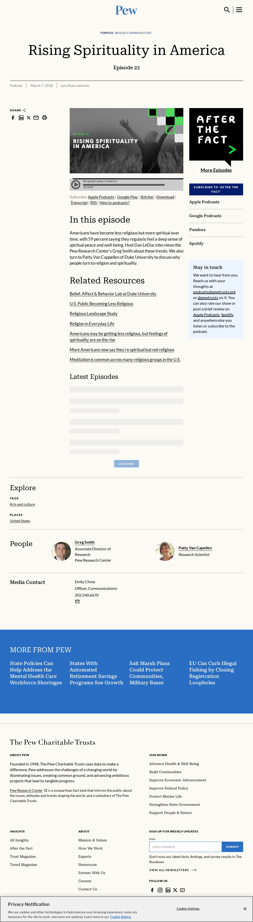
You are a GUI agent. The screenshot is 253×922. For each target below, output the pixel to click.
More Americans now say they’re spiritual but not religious (122, 349)
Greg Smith (85, 542)
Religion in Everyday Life (92, 323)
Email (152, 839)
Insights (17, 831)
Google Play (127, 196)
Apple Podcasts (101, 196)
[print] (44, 118)
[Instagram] (160, 890)
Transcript (79, 202)
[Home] (52, 742)
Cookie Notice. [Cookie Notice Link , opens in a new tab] (120, 917)
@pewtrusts (208, 297)
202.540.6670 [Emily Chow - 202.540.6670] (87, 595)
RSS (93, 202)
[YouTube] (182, 890)
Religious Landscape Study (94, 313)
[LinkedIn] (168, 890)
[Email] (185, 847)
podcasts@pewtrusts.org (214, 291)
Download (165, 196)
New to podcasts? (114, 202)
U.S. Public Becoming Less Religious (101, 303)
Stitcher (147, 196)
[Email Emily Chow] (77, 601)
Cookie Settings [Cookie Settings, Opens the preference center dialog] (188, 909)
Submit (232, 847)
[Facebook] (152, 890)
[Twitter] (175, 890)
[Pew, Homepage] (126, 10)
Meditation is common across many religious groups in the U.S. (125, 359)
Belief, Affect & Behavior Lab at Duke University (113, 293)
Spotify (227, 314)
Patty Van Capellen (195, 547)
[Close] (245, 908)
